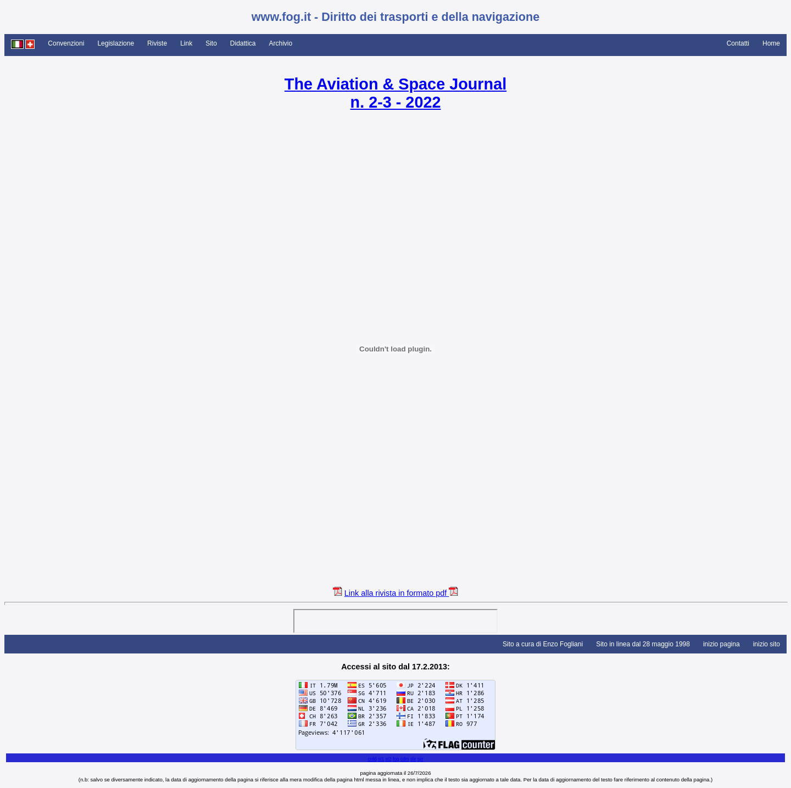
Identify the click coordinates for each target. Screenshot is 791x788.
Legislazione (115, 43)
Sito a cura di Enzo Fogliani (543, 644)
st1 (381, 759)
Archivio (281, 43)
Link (186, 43)
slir (413, 759)
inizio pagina (721, 644)
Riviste (157, 43)
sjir (420, 759)
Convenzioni (66, 43)
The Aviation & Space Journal (395, 84)
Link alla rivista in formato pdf (396, 593)
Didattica (243, 43)
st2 (388, 759)
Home (771, 43)
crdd (371, 759)
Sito (211, 43)
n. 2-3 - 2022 (395, 102)
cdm (404, 759)
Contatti (738, 43)
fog (396, 759)
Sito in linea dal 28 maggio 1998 (643, 644)
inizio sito (766, 644)
